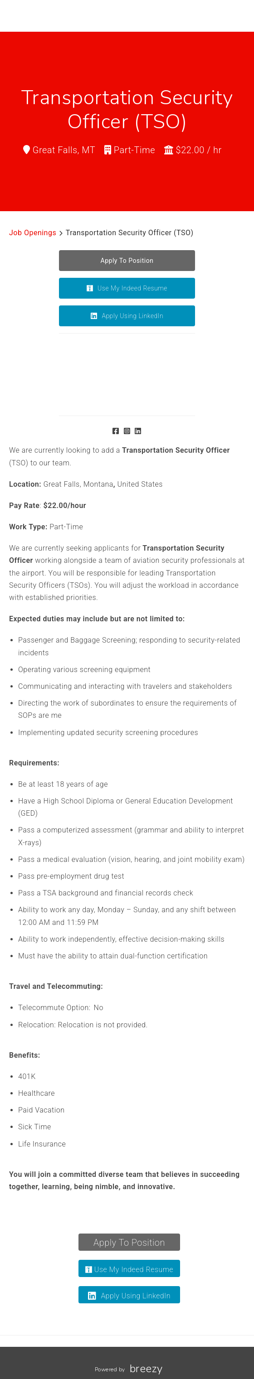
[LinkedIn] (138, 431)
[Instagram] (127, 431)
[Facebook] (115, 431)
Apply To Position (129, 1242)
